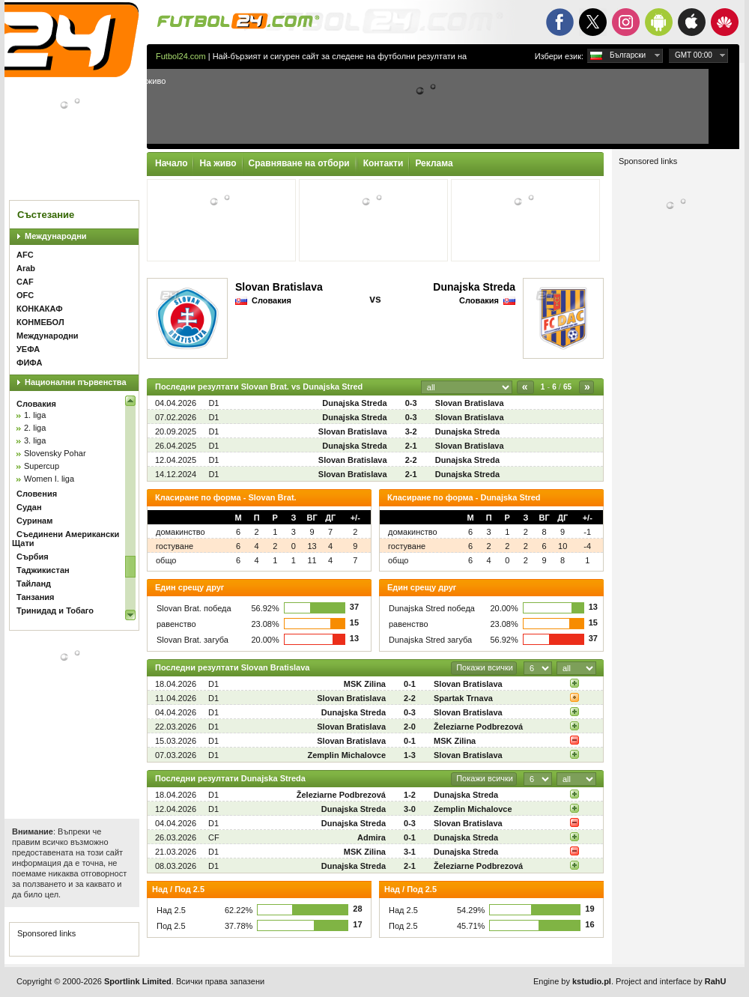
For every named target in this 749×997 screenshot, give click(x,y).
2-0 (410, 726)
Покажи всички (484, 667)
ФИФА (29, 362)
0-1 (410, 683)
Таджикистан (43, 570)
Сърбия (32, 556)
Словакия (36, 403)
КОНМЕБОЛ (40, 322)
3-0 (410, 808)
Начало (171, 163)
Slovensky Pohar (55, 453)
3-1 (410, 851)
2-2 (411, 459)
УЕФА (28, 349)
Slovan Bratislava (279, 287)
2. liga (35, 427)
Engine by (572, 981)
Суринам (34, 520)
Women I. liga (49, 478)
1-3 (410, 755)
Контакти (383, 163)
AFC (25, 254)
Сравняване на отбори (299, 163)
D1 (213, 403)
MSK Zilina (365, 683)
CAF (25, 281)
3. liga (35, 440)
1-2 (410, 794)
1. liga (35, 414)
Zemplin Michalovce (346, 755)
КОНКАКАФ (39, 308)
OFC (25, 295)
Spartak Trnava (463, 698)
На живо (217, 163)
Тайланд (33, 583)
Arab (25, 268)
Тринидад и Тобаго (55, 610)
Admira (371, 837)
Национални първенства (76, 382)
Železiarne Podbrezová (478, 726)
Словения (36, 493)
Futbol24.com (181, 56)
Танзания (35, 597)
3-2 (411, 431)
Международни (56, 235)
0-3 (411, 403)
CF (213, 837)
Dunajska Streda (474, 287)
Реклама (433, 163)
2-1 (411, 445)
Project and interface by (671, 981)
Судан (29, 507)
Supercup (41, 465)
